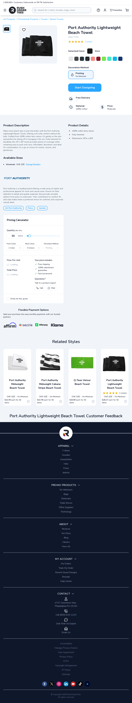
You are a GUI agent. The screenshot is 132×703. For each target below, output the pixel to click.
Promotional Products (28, 19)
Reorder (66, 576)
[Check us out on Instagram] (58, 683)
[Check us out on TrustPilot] (87, 683)
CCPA (66, 661)
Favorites (116, 10)
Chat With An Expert (66, 621)
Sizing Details (33, 164)
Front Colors (11, 244)
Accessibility (66, 643)
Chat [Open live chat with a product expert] (51, 288)
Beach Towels (57, 19)
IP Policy (66, 669)
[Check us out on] (66, 683)
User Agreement (66, 652)
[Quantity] (16, 236)
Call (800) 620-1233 (66, 612)
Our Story (66, 533)
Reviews (66, 528)
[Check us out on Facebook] (44, 683)
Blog (66, 537)
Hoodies (66, 455)
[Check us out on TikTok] (80, 683)
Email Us (66, 630)
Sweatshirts (66, 459)
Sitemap (66, 674)
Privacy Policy (66, 656)
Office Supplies (66, 507)
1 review (88, 41)
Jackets (42, 208)
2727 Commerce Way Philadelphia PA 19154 (66, 602)
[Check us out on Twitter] (51, 683)
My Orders (66, 563)
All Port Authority (13, 208)
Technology (66, 511)
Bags (66, 494)
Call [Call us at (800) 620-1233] (39, 288)
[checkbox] (8, 298)
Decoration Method (51, 244)
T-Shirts (66, 450)
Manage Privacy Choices (66, 647)
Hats (66, 463)
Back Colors (29, 244)
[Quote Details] (28, 401)
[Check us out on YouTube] (73, 683)
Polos (30, 208)
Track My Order (66, 568)
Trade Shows (66, 502)
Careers (66, 542)
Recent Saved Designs (66, 572)
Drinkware (66, 498)
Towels (44, 19)
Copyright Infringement (66, 665)
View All (66, 546)
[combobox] (61, 10)
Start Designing (85, 87)
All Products (9, 19)
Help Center (66, 581)
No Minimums (66, 489)
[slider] (29, 236)
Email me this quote (19, 298)
